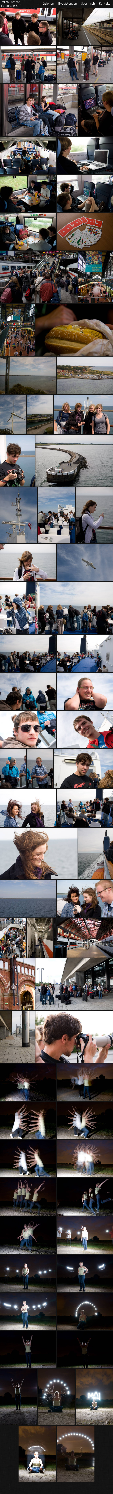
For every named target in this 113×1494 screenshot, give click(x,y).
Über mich (88, 3)
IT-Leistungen (67, 3)
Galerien (48, 3)
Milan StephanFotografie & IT (11, 4)
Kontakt (104, 3)
